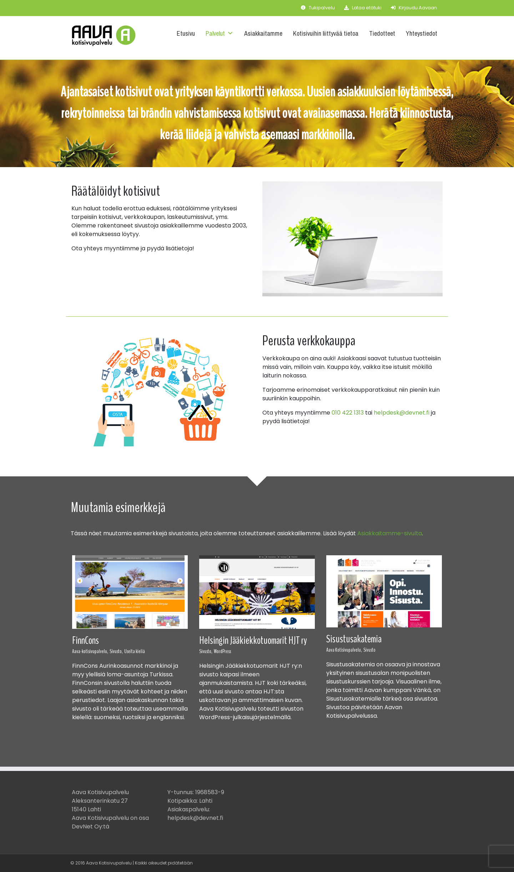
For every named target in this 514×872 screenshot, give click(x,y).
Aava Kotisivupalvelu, (344, 649)
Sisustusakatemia (354, 639)
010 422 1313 (348, 413)
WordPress (222, 651)
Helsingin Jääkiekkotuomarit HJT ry (253, 640)
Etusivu (186, 33)
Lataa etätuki (363, 7)
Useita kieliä (134, 651)
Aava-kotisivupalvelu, (90, 651)
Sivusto (369, 649)
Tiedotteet (382, 33)
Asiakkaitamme (263, 33)
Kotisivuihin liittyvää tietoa (325, 33)
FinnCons (85, 640)
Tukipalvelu (318, 7)
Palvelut (219, 33)
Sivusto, (116, 651)
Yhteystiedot (421, 33)
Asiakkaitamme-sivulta (389, 533)
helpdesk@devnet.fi (401, 413)
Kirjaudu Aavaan (414, 7)
